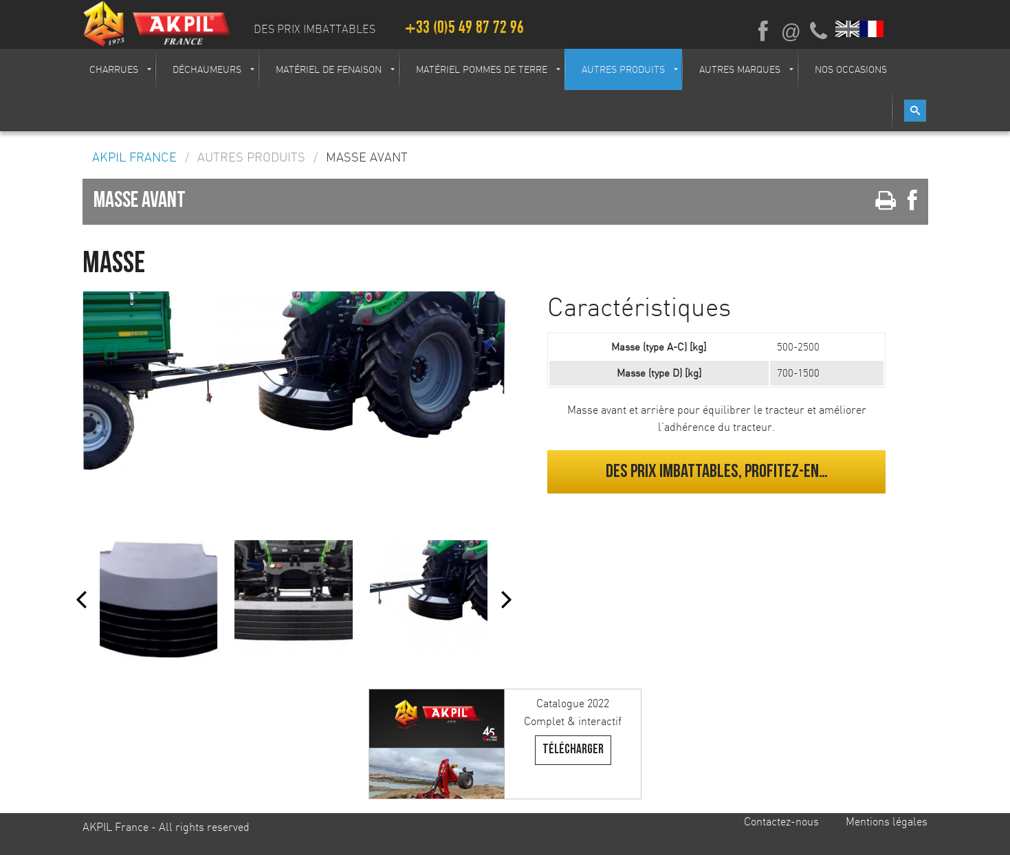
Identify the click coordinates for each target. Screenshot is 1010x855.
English (848, 29)
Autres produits (251, 157)
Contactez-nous (781, 821)
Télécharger (573, 749)
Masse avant (367, 157)
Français (872, 29)
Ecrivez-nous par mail (790, 32)
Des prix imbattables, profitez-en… (717, 471)
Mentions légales (886, 821)
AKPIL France (134, 157)
